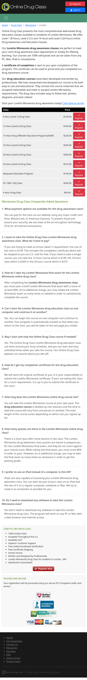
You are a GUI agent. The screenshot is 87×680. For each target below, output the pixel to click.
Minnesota (30, 25)
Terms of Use (13, 658)
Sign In (75, 9)
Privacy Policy (13, 661)
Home (5, 25)
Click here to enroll (73, 103)
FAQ (8, 654)
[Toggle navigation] (6, 18)
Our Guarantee (14, 641)
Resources (11, 647)
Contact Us (12, 644)
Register (75, 3)
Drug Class (16, 25)
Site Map (11, 651)
